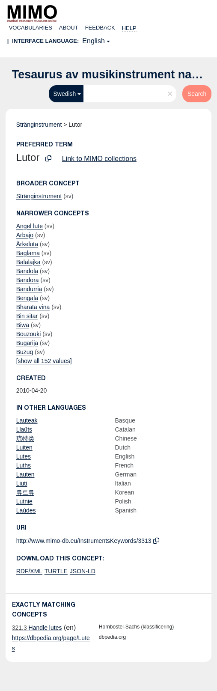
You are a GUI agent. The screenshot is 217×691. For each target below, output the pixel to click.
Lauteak (27, 420)
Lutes (23, 456)
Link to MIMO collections (99, 158)
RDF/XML (29, 571)
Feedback (100, 27)
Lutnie (24, 501)
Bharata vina (33, 307)
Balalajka (28, 262)
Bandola (27, 271)
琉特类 (25, 438)
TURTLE (56, 571)
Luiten (24, 447)
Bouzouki (28, 334)
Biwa (22, 325)
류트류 (25, 492)
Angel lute (29, 226)
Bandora (27, 280)
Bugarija (27, 343)
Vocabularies (30, 27)
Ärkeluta (27, 244)
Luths (23, 465)
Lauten (25, 474)
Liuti (21, 483)
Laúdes (26, 510)
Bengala (27, 298)
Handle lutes (37, 627)
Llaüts (24, 429)
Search (196, 93)
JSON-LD (82, 571)
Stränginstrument (39, 124)
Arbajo (24, 235)
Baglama (28, 253)
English (93, 41)
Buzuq (24, 351)
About (68, 27)
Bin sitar (27, 316)
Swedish (64, 93)
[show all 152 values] (44, 360)
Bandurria (29, 289)
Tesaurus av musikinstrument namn (110, 74)
